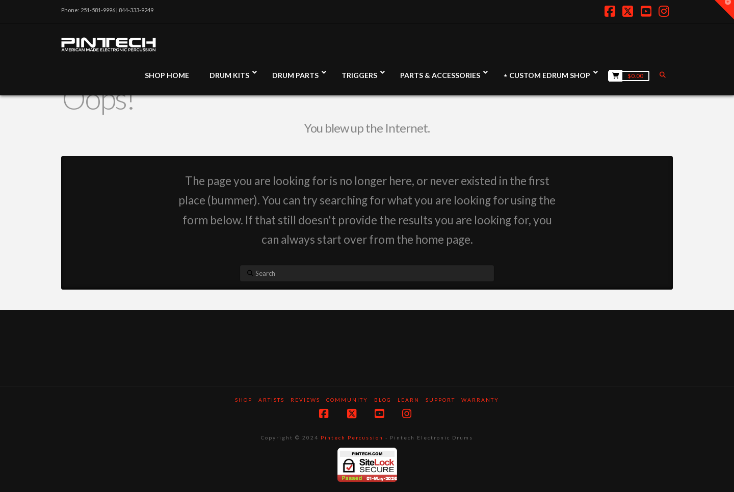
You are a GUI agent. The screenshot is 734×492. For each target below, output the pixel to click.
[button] (724, 9)
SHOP (243, 400)
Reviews (305, 400)
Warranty (480, 400)
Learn (409, 400)
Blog (382, 400)
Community (347, 400)
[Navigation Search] (664, 75)
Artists (271, 400)
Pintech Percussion (352, 437)
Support (440, 400)
